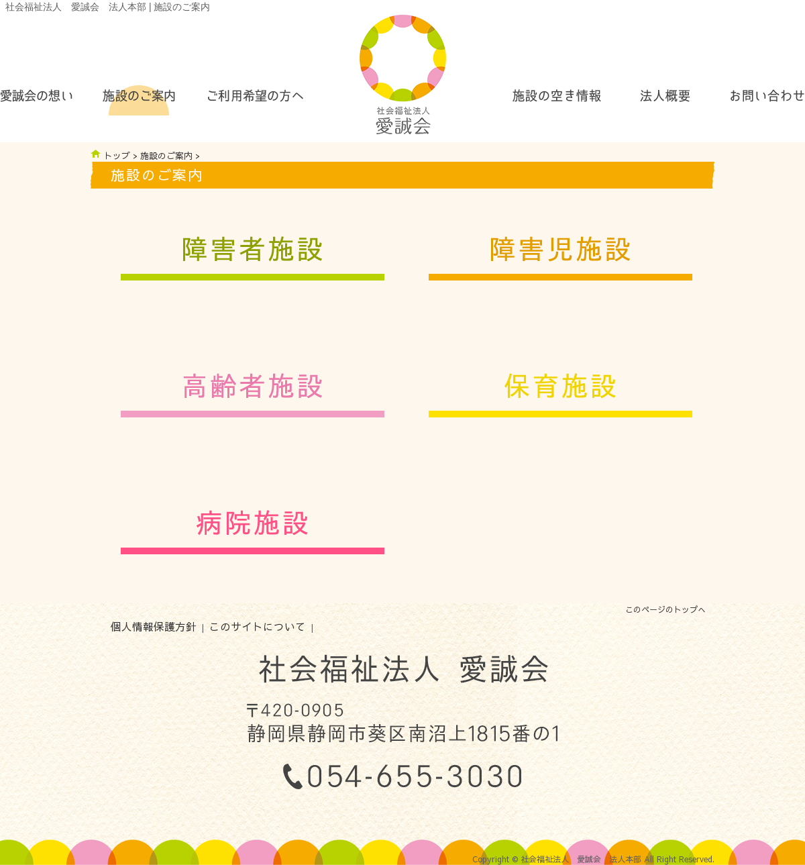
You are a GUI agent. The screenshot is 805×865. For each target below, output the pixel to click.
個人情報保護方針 (154, 626)
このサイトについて (257, 626)
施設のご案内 (166, 155)
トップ (117, 155)
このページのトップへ (665, 609)
